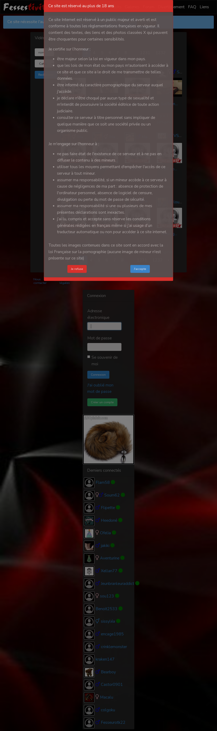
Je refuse (77, 269)
